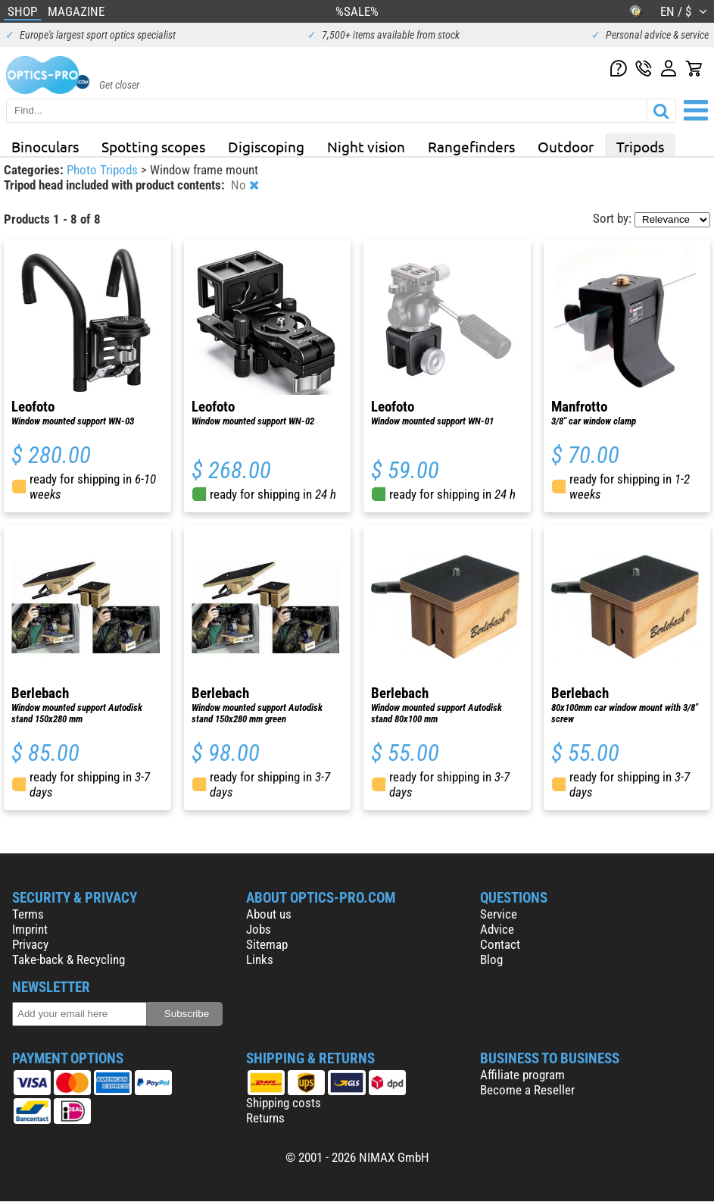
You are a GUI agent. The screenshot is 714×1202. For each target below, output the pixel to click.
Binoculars (45, 146)
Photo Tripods (104, 169)
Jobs (258, 929)
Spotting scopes (153, 146)
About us (269, 914)
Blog (491, 959)
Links (259, 959)
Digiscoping (266, 146)
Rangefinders (471, 146)
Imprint (30, 929)
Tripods (640, 146)
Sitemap (267, 944)
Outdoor (566, 146)
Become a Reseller (527, 1089)
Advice (497, 929)
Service (498, 914)
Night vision (366, 146)
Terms (28, 914)
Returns (265, 1117)
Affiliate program (522, 1074)
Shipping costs (283, 1102)
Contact (500, 944)
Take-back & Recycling (68, 959)
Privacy (30, 944)
